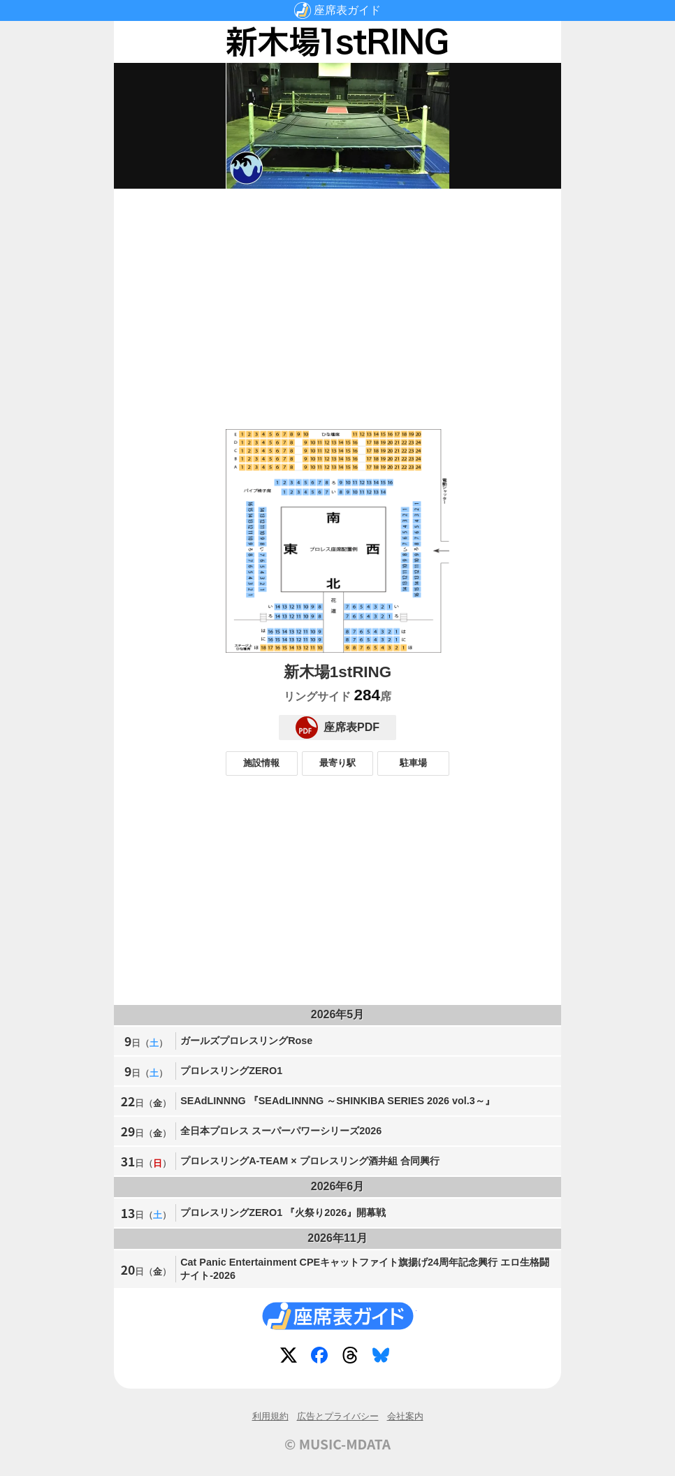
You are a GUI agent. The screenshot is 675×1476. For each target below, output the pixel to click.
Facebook (322, 1358)
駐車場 (413, 763)
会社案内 (405, 1416)
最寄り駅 (337, 763)
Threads (353, 1358)
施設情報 (261, 763)
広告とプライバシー (338, 1416)
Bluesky (383, 1358)
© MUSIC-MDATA (337, 1444)
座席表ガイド (347, 10)
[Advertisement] (337, 298)
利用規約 (270, 1416)
